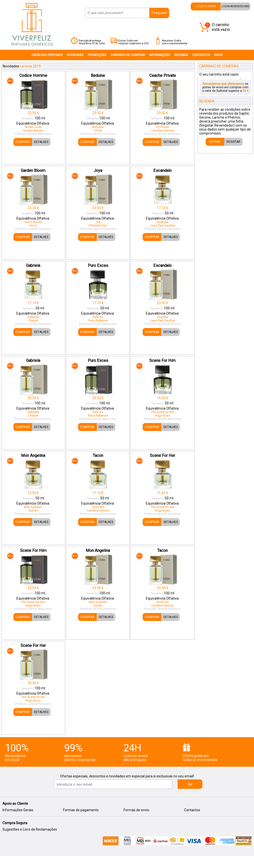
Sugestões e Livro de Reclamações (29, 829)
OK (190, 784)
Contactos (192, 810)
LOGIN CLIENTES (206, 6)
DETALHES (41, 142)
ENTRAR (215, 141)
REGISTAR (233, 141)
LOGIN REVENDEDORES (235, 6)
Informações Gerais (17, 810)
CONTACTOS (201, 55)
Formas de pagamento (81, 810)
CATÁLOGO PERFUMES (47, 55)
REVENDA (181, 55)
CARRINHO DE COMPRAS (128, 55)
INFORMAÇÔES (159, 55)
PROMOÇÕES (97, 55)
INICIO (218, 55)
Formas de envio (136, 810)
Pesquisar (159, 13)
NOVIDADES (75, 55)
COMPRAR (22, 142)
